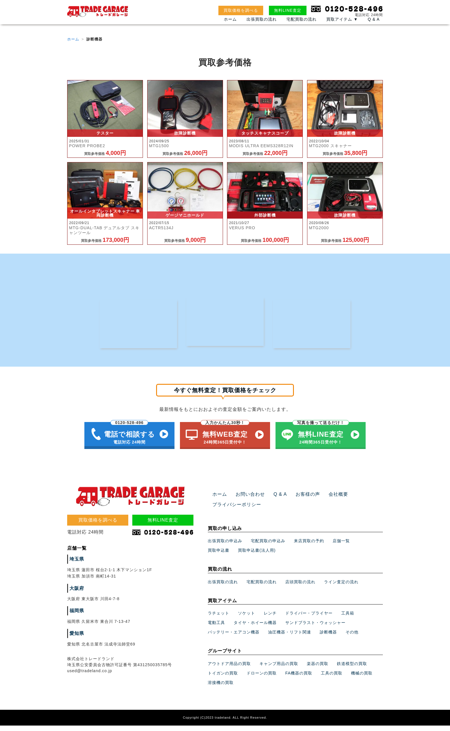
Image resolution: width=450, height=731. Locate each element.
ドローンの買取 (262, 678)
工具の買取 (331, 678)
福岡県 (75, 616)
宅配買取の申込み (268, 546)
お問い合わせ (247, 499)
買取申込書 (218, 555)
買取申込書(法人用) (257, 555)
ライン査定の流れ (341, 587)
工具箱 (347, 618)
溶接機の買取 (221, 688)
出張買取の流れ (262, 25)
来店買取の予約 (309, 546)
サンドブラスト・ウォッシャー (315, 628)
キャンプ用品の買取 (278, 669)
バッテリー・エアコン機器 (233, 637)
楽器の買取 (317, 669)
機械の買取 (362, 678)
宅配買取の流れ (301, 25)
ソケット (246, 618)
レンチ (270, 618)
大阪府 (75, 593)
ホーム (230, 25)
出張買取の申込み (225, 546)
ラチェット (218, 618)
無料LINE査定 (287, 10)
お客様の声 (300, 499)
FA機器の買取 (298, 678)
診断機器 (328, 637)
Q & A (374, 25)
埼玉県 (75, 564)
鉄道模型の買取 (352, 669)
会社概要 (327, 499)
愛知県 (75, 639)
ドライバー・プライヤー (309, 618)
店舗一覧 (341, 546)
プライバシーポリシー (233, 510)
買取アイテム (342, 25)
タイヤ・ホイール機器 (255, 628)
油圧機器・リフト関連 (289, 637)
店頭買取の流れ (300, 587)
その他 (352, 637)
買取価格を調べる (241, 10)
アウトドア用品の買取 (229, 669)
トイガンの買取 (223, 678)
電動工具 (216, 628)
